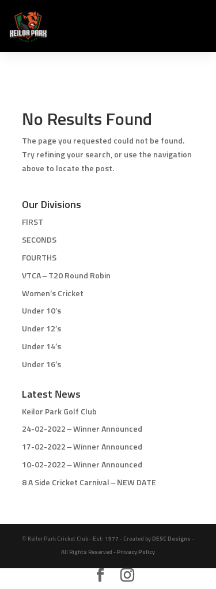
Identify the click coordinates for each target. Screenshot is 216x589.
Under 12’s (41, 329)
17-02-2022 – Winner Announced (82, 447)
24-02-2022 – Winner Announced (82, 429)
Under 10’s (41, 311)
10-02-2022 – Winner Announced (82, 465)
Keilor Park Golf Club (59, 412)
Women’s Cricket (53, 294)
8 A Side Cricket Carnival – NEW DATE (89, 483)
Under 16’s (41, 365)
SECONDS (39, 240)
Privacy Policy (136, 552)
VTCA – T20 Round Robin (66, 276)
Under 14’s (41, 347)
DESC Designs (171, 539)
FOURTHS (39, 258)
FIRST (32, 222)
